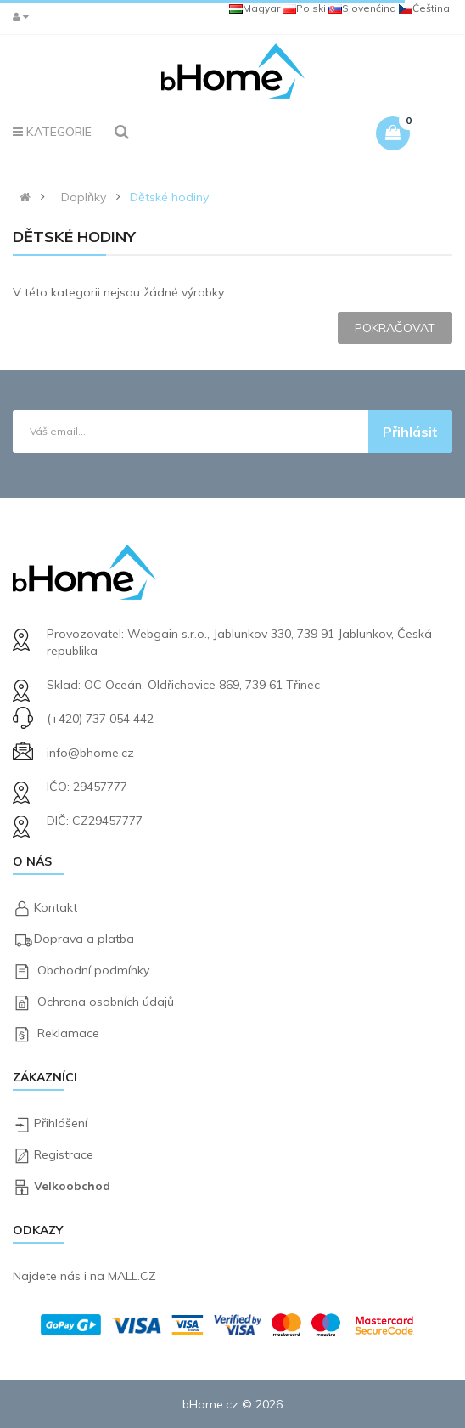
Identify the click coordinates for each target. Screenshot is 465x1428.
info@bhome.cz (90, 752)
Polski (304, 8)
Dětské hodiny (169, 197)
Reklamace (68, 1033)
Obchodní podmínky (93, 970)
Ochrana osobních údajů (105, 1001)
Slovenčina (362, 8)
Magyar (254, 8)
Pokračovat (395, 328)
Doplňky (83, 197)
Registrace (63, 1154)
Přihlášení (60, 1123)
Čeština (424, 8)
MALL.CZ (132, 1276)
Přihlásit (410, 431)
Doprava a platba (84, 938)
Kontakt (55, 907)
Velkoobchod (72, 1186)
